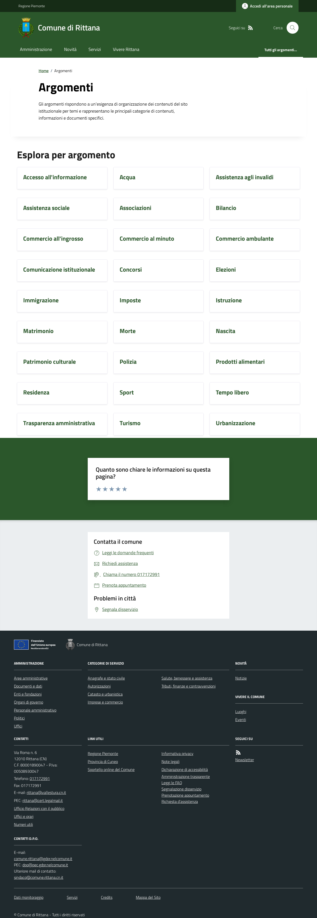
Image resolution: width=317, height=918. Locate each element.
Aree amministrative (31, 678)
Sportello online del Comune (111, 769)
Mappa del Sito (148, 897)
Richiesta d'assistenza (179, 801)
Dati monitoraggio (28, 897)
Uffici (18, 726)
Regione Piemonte (31, 5)
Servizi (94, 49)
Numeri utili (23, 824)
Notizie (241, 678)
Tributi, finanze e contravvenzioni (188, 686)
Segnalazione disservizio (181, 789)
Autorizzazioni (99, 686)
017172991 (40, 778)
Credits (106, 897)
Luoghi (240, 712)
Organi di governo (28, 702)
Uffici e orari (23, 816)
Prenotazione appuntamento (185, 795)
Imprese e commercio (105, 702)
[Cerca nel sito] (291, 28)
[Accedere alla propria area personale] (267, 6)
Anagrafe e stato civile (106, 678)
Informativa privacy (177, 753)
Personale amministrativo (35, 710)
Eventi (240, 720)
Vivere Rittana (126, 49)
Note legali (170, 761)
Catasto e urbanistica (105, 694)
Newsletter (244, 760)
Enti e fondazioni (28, 694)
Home (44, 71)
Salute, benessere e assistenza (186, 678)
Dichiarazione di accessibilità (184, 769)
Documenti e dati (28, 686)
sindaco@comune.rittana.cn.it (38, 877)
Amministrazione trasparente (185, 776)
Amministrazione (36, 49)
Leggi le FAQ (171, 783)
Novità (70, 49)
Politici (19, 718)
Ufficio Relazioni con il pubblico (39, 808)
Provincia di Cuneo (103, 761)
